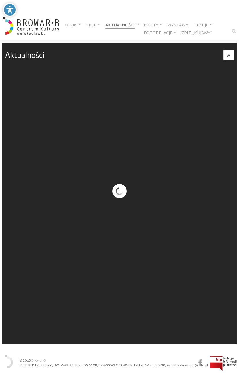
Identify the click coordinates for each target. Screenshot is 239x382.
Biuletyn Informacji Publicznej (223, 363)
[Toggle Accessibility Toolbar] (10, 10)
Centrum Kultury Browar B (200, 362)
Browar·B (38, 360)
